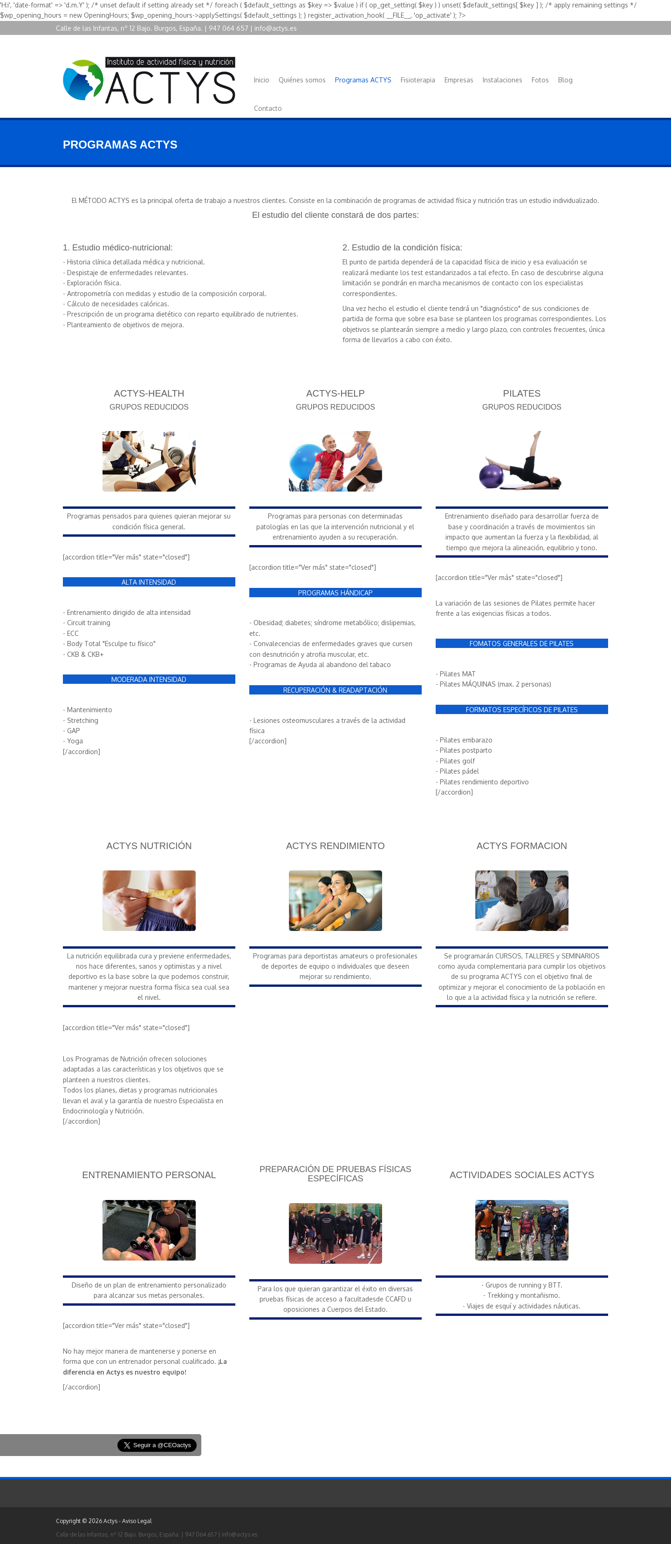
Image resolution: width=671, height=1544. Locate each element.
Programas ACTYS (363, 80)
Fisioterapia (418, 80)
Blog (565, 80)
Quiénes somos (302, 80)
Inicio (261, 80)
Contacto (268, 108)
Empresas (459, 80)
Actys (110, 1520)
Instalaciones (502, 80)
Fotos (540, 80)
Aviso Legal (136, 1520)
